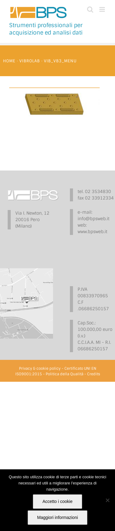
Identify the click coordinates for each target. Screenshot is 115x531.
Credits (93, 374)
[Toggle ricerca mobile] (90, 9)
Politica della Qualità (64, 374)
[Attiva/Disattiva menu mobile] (102, 9)
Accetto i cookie (57, 501)
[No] (107, 500)
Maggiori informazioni (57, 517)
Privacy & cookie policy (40, 368)
